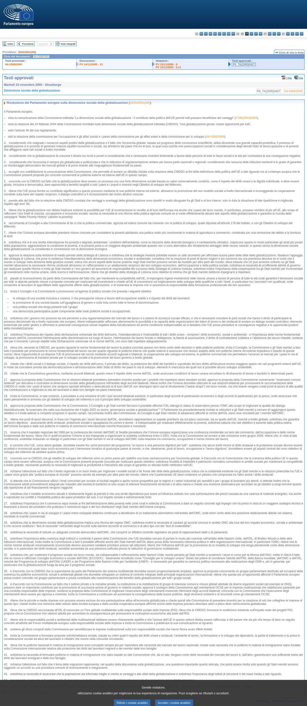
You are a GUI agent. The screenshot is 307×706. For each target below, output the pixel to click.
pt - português (279, 34)
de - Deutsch (215, 34)
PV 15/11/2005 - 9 (166, 64)
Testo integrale (67, 44)
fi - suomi (297, 34)
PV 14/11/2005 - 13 (91, 64)
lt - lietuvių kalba (256, 34)
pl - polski (274, 34)
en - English (228, 34)
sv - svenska (301, 34)
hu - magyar (260, 34)
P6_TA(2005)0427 (244, 64)
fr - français (233, 34)
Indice (10, 44)
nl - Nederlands (270, 34)
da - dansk (210, 34)
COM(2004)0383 (246, 118)
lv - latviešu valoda (251, 34)
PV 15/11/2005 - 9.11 (168, 67)
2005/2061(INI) (27, 52)
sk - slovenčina (288, 34)
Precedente (28, 44)
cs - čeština (206, 34)
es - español (201, 34)
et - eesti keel (219, 34)
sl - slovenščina (292, 34)
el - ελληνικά (224, 34)
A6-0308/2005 (13, 64)
